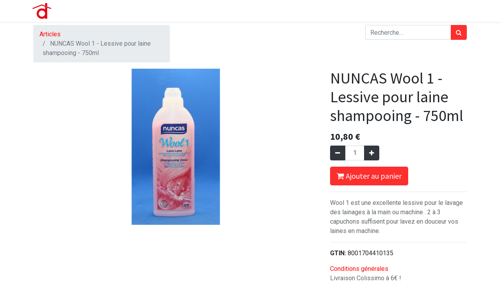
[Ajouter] (371, 153)
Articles (50, 34)
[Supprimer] (337, 153)
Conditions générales (359, 268)
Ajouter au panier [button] (369, 176)
